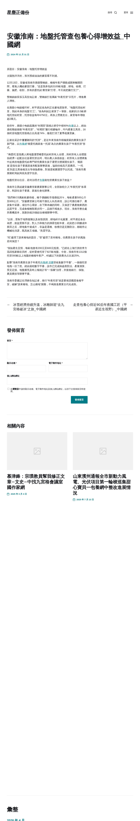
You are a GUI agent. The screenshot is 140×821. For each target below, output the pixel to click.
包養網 (23, 143)
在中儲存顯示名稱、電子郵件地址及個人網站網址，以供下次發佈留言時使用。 (48, 390)
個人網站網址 (13, 376)
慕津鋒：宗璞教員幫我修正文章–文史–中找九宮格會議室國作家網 (36, 482)
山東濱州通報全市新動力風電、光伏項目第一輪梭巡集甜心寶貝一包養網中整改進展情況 (102, 485)
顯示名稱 (12, 363)
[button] (112, 12)
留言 (10, 341)
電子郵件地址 (56, 363)
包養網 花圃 (47, 262)
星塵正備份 (18, 12)
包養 (71, 125)
